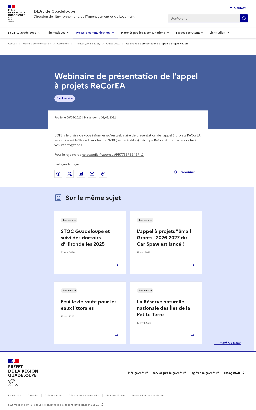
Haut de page (230, 342)
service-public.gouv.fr (167, 373)
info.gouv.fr (136, 373)
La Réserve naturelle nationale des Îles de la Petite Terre (163, 308)
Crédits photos (53, 395)
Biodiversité (65, 98)
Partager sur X (70, 174)
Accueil (12, 43)
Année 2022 (113, 43)
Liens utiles (217, 33)
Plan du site (14, 395)
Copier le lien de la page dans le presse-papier (103, 174)
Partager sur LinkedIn (81, 174)
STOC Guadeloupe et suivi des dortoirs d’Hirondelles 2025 (85, 238)
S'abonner (184, 171)
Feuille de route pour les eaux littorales (89, 305)
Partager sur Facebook (58, 174)
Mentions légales (115, 395)
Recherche (244, 18)
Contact (240, 8)
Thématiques (56, 33)
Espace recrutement (189, 33)
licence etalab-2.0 (89, 405)
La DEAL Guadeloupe (22, 33)
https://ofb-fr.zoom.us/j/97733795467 (111, 154)
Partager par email (92, 174)
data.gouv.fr (232, 373)
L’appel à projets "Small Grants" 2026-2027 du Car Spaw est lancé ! (164, 238)
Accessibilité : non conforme (147, 395)
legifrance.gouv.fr (203, 373)
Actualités (63, 43)
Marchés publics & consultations (143, 33)
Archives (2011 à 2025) (87, 43)
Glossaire (33, 395)
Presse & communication (93, 33)
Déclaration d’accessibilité (84, 395)
